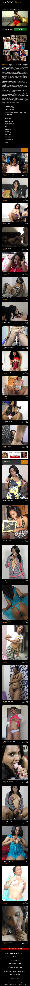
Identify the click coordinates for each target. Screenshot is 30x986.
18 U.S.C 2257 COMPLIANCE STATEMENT (15, 971)
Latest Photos (8, 461)
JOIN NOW (15, 956)
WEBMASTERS (15, 978)
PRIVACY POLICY (15, 974)
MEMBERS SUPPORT (15, 964)
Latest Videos (7, 150)
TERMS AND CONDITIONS (15, 967)
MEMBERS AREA (14, 960)
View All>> (24, 150)
